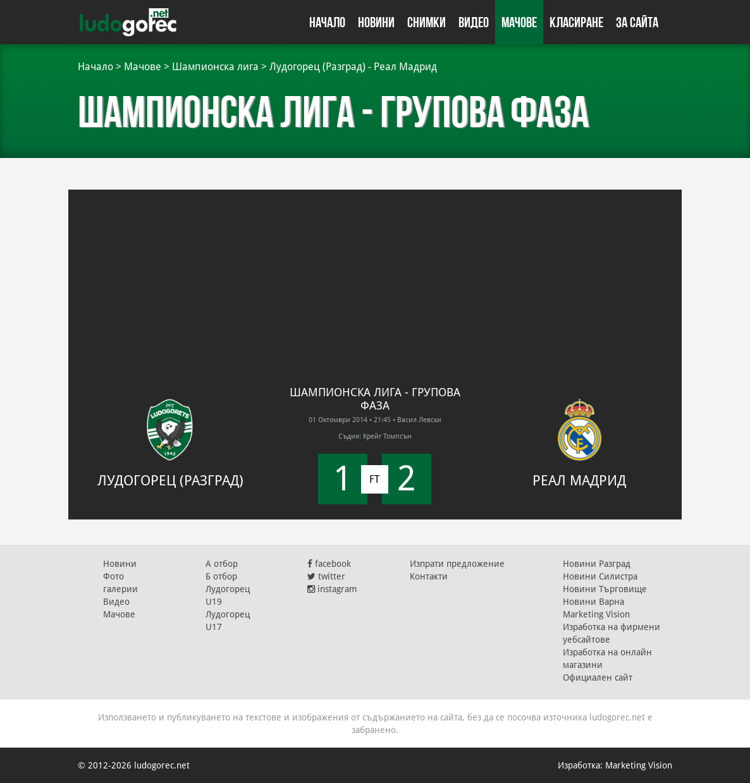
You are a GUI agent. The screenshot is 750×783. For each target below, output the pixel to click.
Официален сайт (597, 677)
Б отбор (221, 576)
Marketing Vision (596, 614)
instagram (332, 589)
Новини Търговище (605, 589)
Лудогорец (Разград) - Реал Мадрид (353, 67)
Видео (473, 22)
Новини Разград (596, 564)
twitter (326, 576)
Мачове (519, 22)
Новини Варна (593, 602)
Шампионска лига (215, 67)
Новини (376, 22)
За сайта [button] (637, 22)
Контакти (429, 576)
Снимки (426, 22)
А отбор (222, 564)
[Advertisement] (375, 278)
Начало (327, 22)
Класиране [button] (576, 22)
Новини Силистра (600, 576)
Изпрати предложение (457, 564)
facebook (329, 564)
